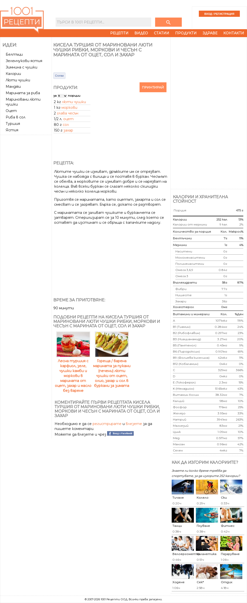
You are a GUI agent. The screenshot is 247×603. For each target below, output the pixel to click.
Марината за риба (23, 93)
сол (66, 124)
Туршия (13, 123)
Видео (141, 33)
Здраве (210, 33)
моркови (69, 107)
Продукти (186, 33)
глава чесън (67, 113)
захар (68, 130)
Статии (161, 33)
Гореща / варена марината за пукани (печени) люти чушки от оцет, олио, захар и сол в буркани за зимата (111, 371)
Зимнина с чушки (21, 67)
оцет (68, 119)
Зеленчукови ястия (24, 61)
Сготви (59, 75)
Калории (13, 73)
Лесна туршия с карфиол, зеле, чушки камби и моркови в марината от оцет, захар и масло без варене (73, 373)
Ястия (12, 130)
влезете (134, 424)
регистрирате (107, 424)
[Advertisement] (26, 211)
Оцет (11, 111)
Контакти (233, 33)
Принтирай (153, 87)
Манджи (13, 86)
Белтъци (14, 54)
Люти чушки (18, 80)
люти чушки (74, 102)
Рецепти (119, 33)
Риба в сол (15, 117)
